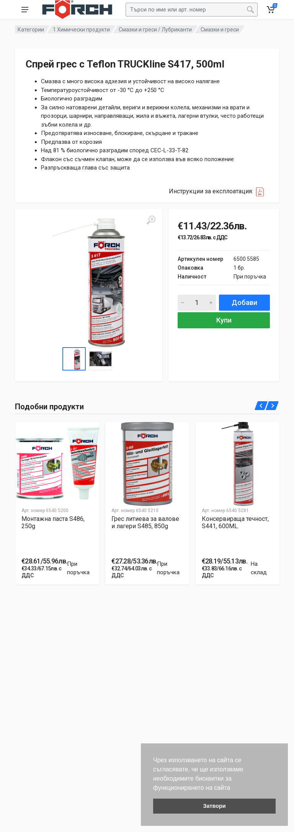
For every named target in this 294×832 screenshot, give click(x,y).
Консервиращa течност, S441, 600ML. (235, 522)
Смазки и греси (220, 29)
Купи (224, 320)
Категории (31, 29)
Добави (244, 302)
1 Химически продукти (81, 29)
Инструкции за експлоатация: (218, 191)
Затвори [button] (214, 806)
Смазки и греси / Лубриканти (155, 29)
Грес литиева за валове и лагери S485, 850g (145, 522)
